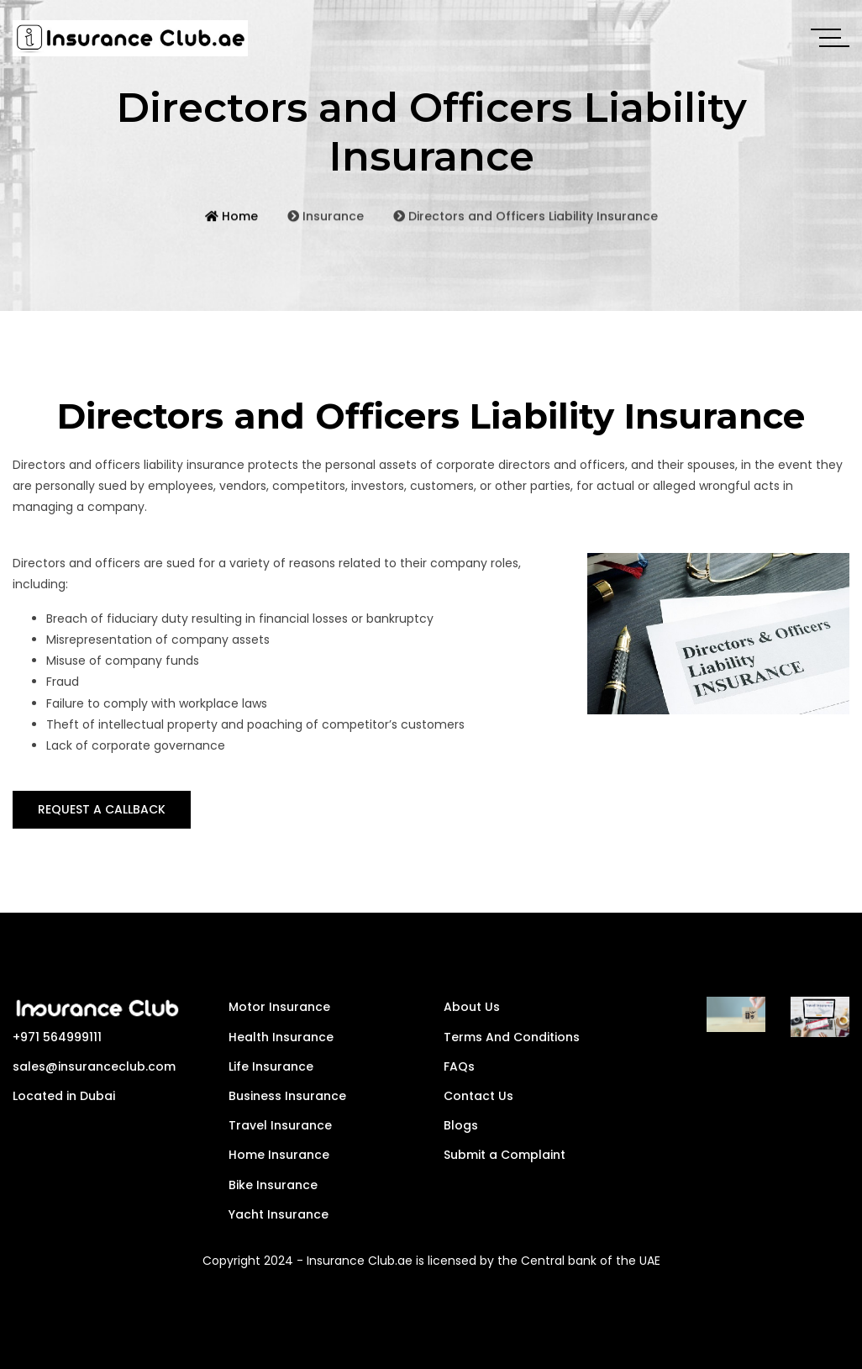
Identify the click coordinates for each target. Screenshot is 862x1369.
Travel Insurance (280, 1125)
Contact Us (478, 1095)
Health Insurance (281, 1037)
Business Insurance (287, 1095)
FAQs (459, 1066)
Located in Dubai (64, 1095)
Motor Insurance (279, 1006)
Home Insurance (279, 1154)
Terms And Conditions (512, 1037)
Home (231, 229)
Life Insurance (271, 1066)
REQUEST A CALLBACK (102, 809)
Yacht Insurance (279, 1214)
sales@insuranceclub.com (94, 1066)
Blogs (461, 1125)
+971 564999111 (57, 1037)
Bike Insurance (273, 1185)
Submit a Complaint (504, 1154)
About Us (472, 1006)
